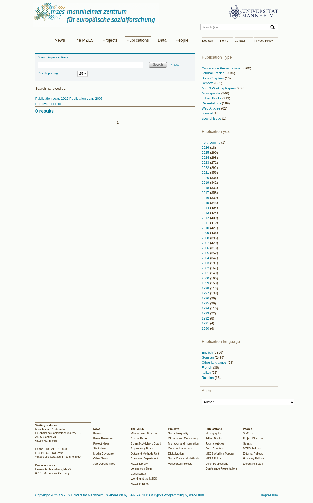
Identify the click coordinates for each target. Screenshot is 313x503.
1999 (206, 283)
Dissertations (212, 103)
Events (97, 433)
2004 (206, 258)
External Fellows (253, 453)
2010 (206, 228)
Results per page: (49, 73)
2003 (206, 263)
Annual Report (140, 438)
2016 (206, 198)
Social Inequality (178, 433)
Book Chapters (213, 78)
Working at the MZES (144, 478)
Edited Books (212, 98)
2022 (206, 168)
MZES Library (139, 463)
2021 (206, 172)
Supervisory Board (142, 448)
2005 (206, 253)
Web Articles (211, 108)
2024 (206, 158)
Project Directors (253, 438)
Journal (208, 113)
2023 (206, 162)
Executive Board (253, 463)
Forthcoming (211, 142)
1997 (206, 293)
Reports (208, 83)
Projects (110, 40)
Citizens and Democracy (183, 438)
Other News (100, 458)
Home (224, 40)
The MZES (83, 40)
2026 (206, 147)
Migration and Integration (183, 443)
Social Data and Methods (183, 458)
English (208, 352)
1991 (206, 323)
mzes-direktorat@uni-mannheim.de (59, 456)
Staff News (100, 448)
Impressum (269, 495)
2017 (206, 193)
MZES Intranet (140, 483)
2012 (206, 218)
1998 (206, 288)
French (207, 368)
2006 (206, 248)
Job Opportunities (104, 463)
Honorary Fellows (253, 458)
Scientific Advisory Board (146, 443)
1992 (206, 318)
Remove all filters (48, 104)
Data (162, 40)
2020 (206, 178)
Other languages (215, 362)
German (208, 357)
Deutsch (207, 40)
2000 (206, 278)
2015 (206, 203)
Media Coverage (103, 453)
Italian (207, 372)
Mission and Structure (144, 433)
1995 (206, 303)
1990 (206, 328)
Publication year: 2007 (86, 98)
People (181, 40)
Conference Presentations (222, 68)
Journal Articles (214, 73)
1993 (206, 313)
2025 (206, 152)
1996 (206, 298)
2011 (206, 223)
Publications (137, 40)
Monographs (211, 93)
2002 (206, 268)
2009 (206, 233)
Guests (247, 443)
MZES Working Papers (219, 88)
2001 (206, 273)
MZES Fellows (252, 448)
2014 (206, 208)
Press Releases (103, 438)
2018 (206, 188)
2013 (206, 213)
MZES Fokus (214, 458)
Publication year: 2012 (52, 98)
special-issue (212, 118)
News (59, 40)
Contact (240, 40)
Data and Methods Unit (145, 453)
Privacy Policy (263, 40)
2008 (206, 238)
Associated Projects (180, 463)
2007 (206, 243)
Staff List (248, 433)
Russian (208, 378)
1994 (206, 308)
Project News (101, 443)
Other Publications (217, 463)
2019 (206, 183)
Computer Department (144, 458)
